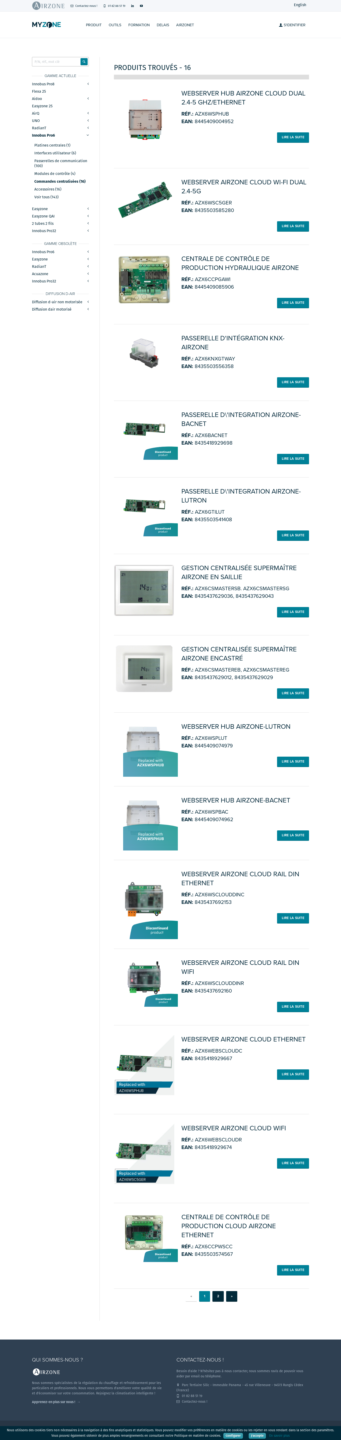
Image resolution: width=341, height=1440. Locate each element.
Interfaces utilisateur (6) (55, 153)
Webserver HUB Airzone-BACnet (235, 800)
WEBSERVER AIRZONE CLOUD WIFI (233, 1128)
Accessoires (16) (47, 189)
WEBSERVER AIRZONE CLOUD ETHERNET (243, 1039)
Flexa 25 (39, 91)
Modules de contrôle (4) (54, 173)
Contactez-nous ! (84, 6)
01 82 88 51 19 (114, 6)
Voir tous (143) (46, 197)
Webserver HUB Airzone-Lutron (236, 727)
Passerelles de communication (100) (60, 163)
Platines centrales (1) (52, 145)
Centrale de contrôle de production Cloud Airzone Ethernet (228, 1226)
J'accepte (257, 1435)
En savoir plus (279, 1435)
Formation (139, 25)
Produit (94, 25)
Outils (115, 25)
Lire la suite (293, 137)
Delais (163, 25)
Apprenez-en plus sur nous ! (53, 1401)
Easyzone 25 (42, 106)
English (300, 5)
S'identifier (292, 25)
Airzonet (185, 25)
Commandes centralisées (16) (59, 181)
